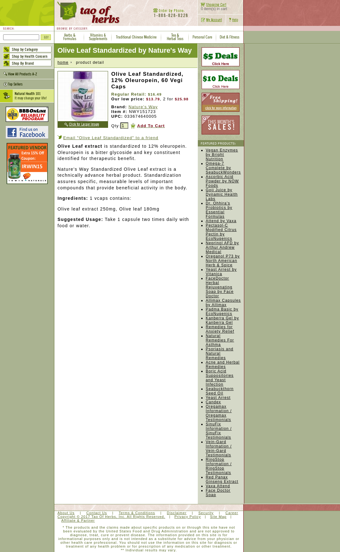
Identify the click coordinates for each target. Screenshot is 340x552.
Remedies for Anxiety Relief (220, 329)
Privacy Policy (187, 517)
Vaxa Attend (218, 486)
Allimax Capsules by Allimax (223, 302)
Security (206, 513)
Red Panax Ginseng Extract (222, 479)
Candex (213, 402)
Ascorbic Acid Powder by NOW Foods (222, 181)
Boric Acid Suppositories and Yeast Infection (220, 378)
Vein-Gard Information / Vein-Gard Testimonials (219, 448)
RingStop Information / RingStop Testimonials (219, 466)
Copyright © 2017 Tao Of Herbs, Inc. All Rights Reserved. (111, 517)
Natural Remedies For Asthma (220, 340)
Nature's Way (143, 106)
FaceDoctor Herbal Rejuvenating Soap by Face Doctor (220, 287)
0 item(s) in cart (212, 7)
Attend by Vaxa (221, 221)
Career (231, 513)
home (63, 62)
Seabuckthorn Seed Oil (220, 391)
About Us (66, 513)
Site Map (218, 517)
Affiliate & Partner (78, 520)
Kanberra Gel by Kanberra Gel (222, 320)
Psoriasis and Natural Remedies (220, 353)
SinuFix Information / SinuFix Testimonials (219, 431)
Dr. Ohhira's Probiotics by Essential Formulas (219, 210)
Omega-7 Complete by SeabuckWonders (223, 168)
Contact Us (96, 513)
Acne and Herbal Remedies (223, 364)
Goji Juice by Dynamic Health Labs (222, 194)
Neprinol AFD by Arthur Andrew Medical (222, 247)
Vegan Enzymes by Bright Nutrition (222, 154)
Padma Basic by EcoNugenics (222, 311)
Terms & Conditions (137, 513)
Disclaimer (176, 513)
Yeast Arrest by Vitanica (221, 271)
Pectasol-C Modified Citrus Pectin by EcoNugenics (221, 232)
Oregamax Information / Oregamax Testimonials (219, 413)
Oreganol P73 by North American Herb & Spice (223, 260)
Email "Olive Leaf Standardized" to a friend (110, 137)
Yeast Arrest (218, 397)
